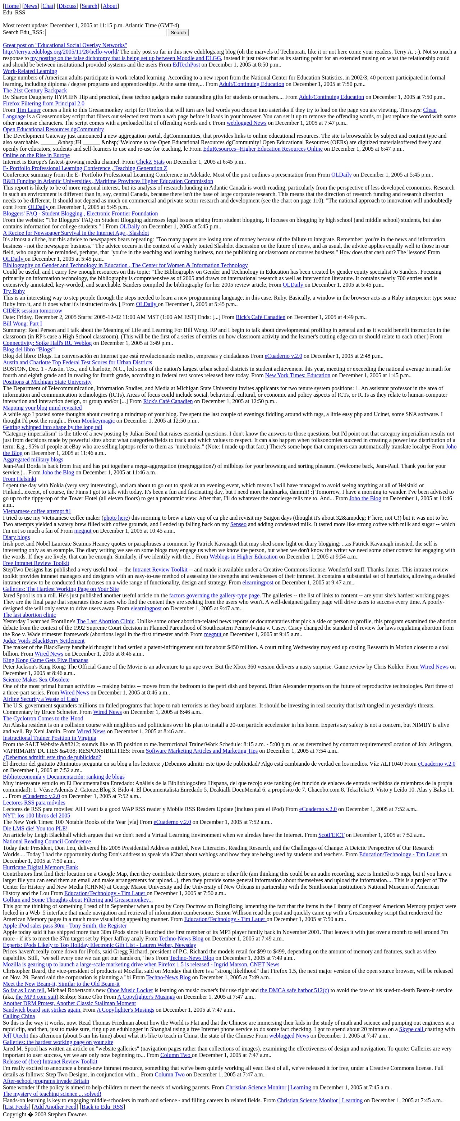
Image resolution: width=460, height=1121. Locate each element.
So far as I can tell (24, 990)
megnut (83, 531)
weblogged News (247, 123)
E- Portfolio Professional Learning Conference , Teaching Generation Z (85, 168)
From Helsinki (19, 479)
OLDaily (342, 175)
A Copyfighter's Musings (146, 997)
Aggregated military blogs (33, 459)
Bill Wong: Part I (22, 323)
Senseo (238, 524)
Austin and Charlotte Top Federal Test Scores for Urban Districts (77, 362)
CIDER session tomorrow (32, 310)
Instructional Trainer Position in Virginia (49, 738)
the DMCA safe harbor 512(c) (294, 990)
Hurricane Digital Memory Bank (40, 867)
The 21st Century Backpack (35, 90)
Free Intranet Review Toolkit (36, 563)
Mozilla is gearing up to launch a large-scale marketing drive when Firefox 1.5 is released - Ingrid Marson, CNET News (141, 964)
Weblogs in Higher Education (243, 556)
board (33, 1010)
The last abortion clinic (29, 615)
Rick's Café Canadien (260, 317)
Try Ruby (14, 291)
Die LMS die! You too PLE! (35, 828)
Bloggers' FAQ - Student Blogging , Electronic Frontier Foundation (80, 213)
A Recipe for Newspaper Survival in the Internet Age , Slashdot (76, 233)
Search (90, 6)
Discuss (68, 6)
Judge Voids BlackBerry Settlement (43, 641)
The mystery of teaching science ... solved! (52, 1094)
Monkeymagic (98, 421)
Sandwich (14, 1010)
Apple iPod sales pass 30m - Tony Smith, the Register (64, 925)
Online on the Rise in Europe (36, 155)
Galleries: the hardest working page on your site (58, 1042)
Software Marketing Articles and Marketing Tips (202, 751)
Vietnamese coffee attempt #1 (37, 511)
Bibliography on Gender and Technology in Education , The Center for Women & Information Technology (125, 265)
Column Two (176, 1055)
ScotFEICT (331, 835)
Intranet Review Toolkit (160, 569)
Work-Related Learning (30, 71)
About (110, 6)
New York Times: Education (297, 375)
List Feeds (16, 1107)
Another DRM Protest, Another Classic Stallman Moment (69, 1003)
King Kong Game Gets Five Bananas (45, 660)
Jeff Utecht (16, 1036)
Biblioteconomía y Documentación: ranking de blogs (64, 777)
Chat (47, 6)
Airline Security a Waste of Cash (40, 699)
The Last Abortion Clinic (105, 621)
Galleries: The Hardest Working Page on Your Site (61, 589)
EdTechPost (186, 64)
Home (12, 6)
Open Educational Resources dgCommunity (53, 129)
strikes (58, 1010)
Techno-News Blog (181, 938)
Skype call (412, 1029)
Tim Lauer (29, 110)
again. (75, 1010)
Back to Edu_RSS (102, 1107)
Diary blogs (16, 537)
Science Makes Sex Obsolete (36, 679)
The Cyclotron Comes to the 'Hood (43, 718)
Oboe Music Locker (130, 990)
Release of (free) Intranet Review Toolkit (50, 1061)
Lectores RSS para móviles (34, 802)
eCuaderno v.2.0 (283, 356)
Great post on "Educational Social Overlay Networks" (65, 45)
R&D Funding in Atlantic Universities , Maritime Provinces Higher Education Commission (108, 181)
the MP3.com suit (36, 997)
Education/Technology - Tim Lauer (400, 854)
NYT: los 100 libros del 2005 (36, 815)
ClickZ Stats (150, 162)
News (30, 6)
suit (46, 1010)
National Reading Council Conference (47, 841)
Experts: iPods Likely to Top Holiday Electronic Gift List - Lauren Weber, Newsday (99, 945)
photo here (116, 518)
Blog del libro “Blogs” (29, 349)
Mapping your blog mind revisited (42, 408)
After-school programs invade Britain (46, 1081)
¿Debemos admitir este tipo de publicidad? (52, 757)
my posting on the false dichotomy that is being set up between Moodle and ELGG (125, 58)
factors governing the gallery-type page (214, 595)
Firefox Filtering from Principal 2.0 (43, 103)
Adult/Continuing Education (251, 84)
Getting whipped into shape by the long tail (52, 427)
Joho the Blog (58, 472)
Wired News (48, 654)
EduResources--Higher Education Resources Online (263, 149)
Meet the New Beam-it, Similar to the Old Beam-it (61, 984)
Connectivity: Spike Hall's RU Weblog (47, 343)
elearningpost (259, 582)
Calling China (19, 1016)
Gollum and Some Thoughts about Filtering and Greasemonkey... (78, 900)
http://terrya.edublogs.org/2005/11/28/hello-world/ (61, 52)
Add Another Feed (55, 1107)
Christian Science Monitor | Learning (268, 1087)
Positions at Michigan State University (47, 382)
